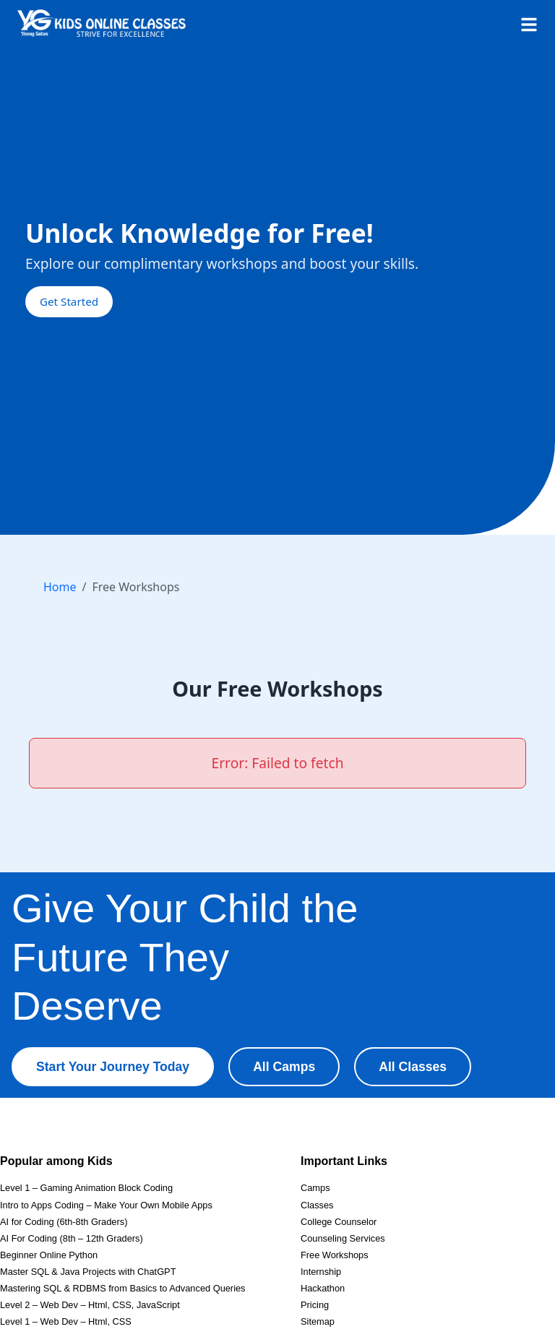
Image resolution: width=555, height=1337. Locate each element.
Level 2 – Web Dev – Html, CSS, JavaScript (90, 1304)
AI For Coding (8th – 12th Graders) (71, 1238)
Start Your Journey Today (112, 1066)
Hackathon (323, 1288)
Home (60, 587)
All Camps (284, 1066)
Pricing (315, 1304)
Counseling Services (343, 1238)
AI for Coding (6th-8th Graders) (63, 1221)
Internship (321, 1271)
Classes (317, 1205)
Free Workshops (335, 1255)
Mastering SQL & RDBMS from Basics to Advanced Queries (123, 1288)
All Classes (413, 1066)
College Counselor (339, 1221)
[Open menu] (529, 23)
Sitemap (318, 1321)
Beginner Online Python (49, 1255)
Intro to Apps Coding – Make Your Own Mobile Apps (106, 1205)
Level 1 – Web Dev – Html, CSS (66, 1321)
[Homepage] (101, 23)
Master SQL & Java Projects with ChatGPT (88, 1271)
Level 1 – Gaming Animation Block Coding (86, 1187)
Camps (315, 1187)
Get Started (69, 301)
